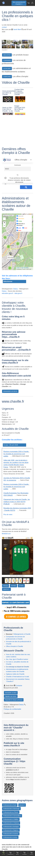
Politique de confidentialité (12, 709)
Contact (31, 853)
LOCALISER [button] (7, 68)
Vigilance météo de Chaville (15, 674)
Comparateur (10, 853)
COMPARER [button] (7, 60)
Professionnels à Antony (10, 837)
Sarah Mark (17, 29)
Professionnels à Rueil (9, 805)
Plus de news (7, 514)
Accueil (3, 853)
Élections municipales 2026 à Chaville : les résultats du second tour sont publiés (16, 454)
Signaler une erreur (10, 696)
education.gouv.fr (7, 293)
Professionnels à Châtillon (10, 819)
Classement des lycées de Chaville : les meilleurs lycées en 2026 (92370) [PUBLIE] (16, 502)
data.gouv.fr (18, 293)
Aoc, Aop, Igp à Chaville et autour (17, 659)
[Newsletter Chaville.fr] (28, 3)
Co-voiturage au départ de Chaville (17, 667)
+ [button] (4, 222)
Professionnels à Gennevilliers (12, 816)
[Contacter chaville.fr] (32, 3)
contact (4, 27)
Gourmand (24, 853)
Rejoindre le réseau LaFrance (13, 700)
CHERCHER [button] (7, 76)
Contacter (19, 685)
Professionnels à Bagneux (10, 830)
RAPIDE (13, 585)
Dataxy (15, 289)
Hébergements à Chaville (22, 634)
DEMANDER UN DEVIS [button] (10, 391)
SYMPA (21, 585)
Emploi (17, 853)
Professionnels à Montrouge (11, 808)
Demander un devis (10, 692)
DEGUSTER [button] (7, 55)
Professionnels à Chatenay (11, 823)
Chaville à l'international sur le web (17, 676)
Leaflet (17, 267)
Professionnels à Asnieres (10, 833)
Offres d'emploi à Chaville (14, 646)
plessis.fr (22, 805)
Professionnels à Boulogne (11, 826)
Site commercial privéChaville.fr (19, 3)
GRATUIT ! (6, 589)
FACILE (5, 585)
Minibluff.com (6, 533)
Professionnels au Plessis (10, 812)
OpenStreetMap (25, 267)
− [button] (4, 225)
